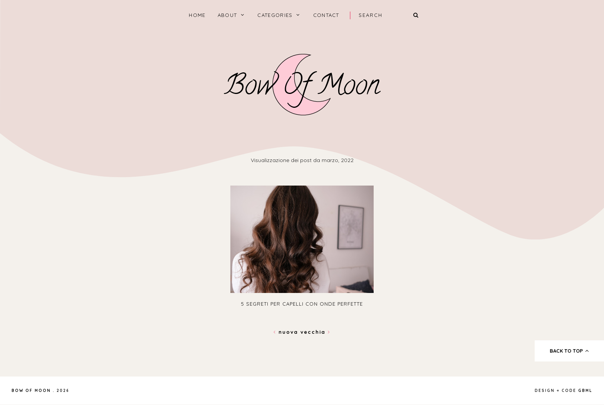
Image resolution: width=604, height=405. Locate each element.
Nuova (286, 332)
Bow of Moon (31, 390)
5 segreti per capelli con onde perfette (302, 304)
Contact (326, 15)
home (197, 15)
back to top (569, 351)
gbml (585, 390)
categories (274, 15)
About (227, 15)
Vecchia (315, 332)
